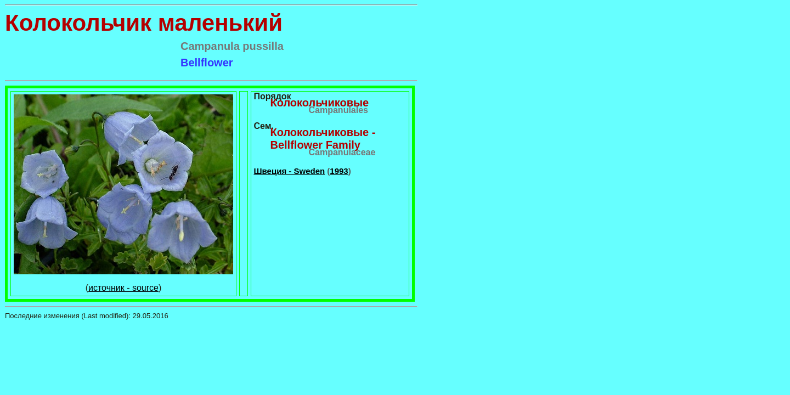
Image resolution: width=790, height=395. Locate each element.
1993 (339, 171)
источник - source (123, 287)
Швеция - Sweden (289, 171)
